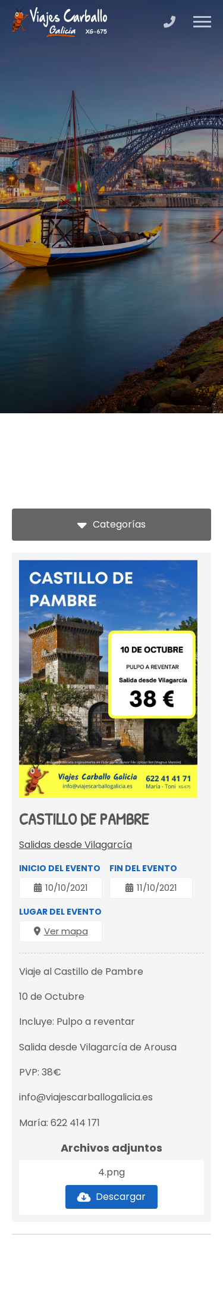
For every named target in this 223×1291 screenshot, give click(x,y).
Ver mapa (66, 931)
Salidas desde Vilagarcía (75, 845)
